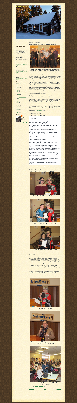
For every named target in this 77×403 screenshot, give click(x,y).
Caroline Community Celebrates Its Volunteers (41, 171)
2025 (18, 84)
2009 (18, 110)
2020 (18, 90)
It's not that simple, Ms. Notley (37, 115)
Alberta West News (24, 6)
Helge (24, 115)
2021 (18, 88)
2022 (18, 87)
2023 (18, 86)
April (19, 98)
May (19, 94)
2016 (18, 101)
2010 (18, 109)
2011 (18, 108)
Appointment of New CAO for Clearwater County (42, 44)
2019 (18, 91)
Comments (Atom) (38, 391)
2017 (18, 99)
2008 (18, 112)
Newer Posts (31, 389)
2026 (18, 83)
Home (45, 389)
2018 (18, 93)
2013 (18, 105)
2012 (18, 106)
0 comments (40, 110)
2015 (18, 102)
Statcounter (18, 42)
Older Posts (59, 389)
